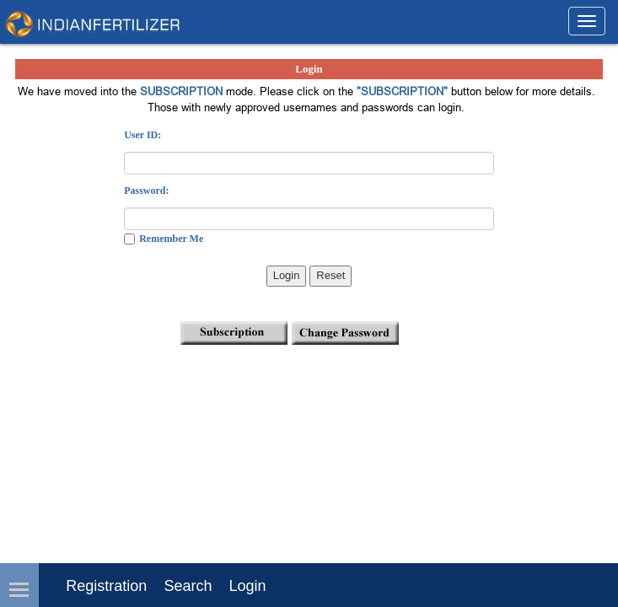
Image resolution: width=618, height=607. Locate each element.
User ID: (142, 135)
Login (286, 275)
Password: (146, 190)
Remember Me (171, 238)
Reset (330, 275)
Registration (106, 585)
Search (188, 585)
